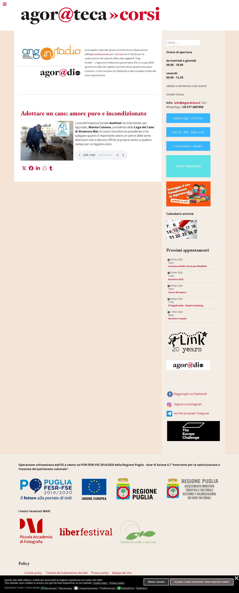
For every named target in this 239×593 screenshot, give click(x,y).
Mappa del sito (122, 573)
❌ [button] (236, 578)
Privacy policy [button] (117, 583)
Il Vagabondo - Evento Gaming (185, 305)
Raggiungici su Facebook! (190, 394)
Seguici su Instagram (188, 404)
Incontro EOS (175, 279)
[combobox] (183, 42)
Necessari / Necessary (58, 588)
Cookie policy (33, 573)
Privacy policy (100, 573)
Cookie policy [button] (100, 583)
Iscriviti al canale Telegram (191, 413)
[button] (24, 168)
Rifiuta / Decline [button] (156, 582)
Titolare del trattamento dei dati (66, 573)
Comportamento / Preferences (96, 588)
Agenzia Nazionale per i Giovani (106, 54)
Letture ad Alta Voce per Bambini (187, 266)
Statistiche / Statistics (134, 588)
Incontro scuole (177, 318)
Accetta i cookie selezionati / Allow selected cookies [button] (201, 582)
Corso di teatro (177, 292)
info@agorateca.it (187, 103)
